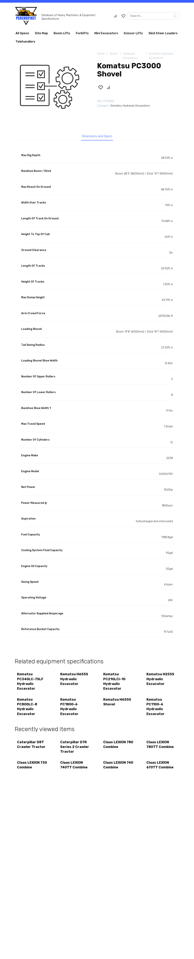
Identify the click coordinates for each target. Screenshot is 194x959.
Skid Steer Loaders (163, 33)
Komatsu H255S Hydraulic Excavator (161, 680)
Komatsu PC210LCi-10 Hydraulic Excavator (115, 682)
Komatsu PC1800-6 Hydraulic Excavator (70, 708)
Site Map (41, 33)
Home (101, 53)
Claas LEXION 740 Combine (115, 767)
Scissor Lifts (133, 33)
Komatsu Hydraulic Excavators (161, 56)
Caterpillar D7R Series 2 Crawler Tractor (75, 749)
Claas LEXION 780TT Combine (160, 746)
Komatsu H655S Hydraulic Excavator (74, 680)
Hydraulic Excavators (130, 56)
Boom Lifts (62, 33)
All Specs (22, 33)
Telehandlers (25, 41)
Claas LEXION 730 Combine (28, 767)
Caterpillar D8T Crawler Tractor (31, 746)
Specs (114, 53)
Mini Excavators (106, 33)
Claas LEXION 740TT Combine (74, 767)
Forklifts (82, 33)
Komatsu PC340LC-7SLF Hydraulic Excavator (30, 682)
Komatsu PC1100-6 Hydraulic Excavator (156, 708)
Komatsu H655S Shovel (117, 703)
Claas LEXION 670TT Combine (160, 767)
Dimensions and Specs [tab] (97, 136)
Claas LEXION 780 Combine (115, 746)
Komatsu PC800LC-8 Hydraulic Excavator (27, 708)
